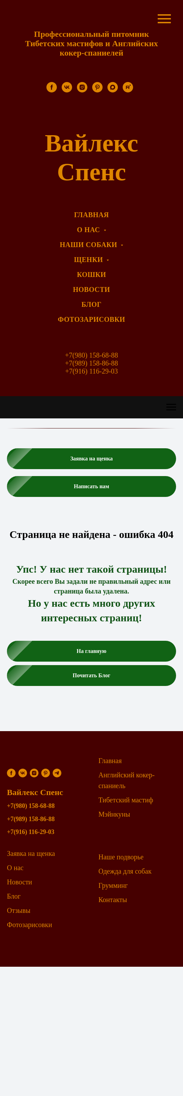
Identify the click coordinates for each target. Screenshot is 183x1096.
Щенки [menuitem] (89, 259)
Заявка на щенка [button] (31, 853)
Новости (19, 882)
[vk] (67, 90)
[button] (91, 458)
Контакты (112, 899)
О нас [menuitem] (89, 230)
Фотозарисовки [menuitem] (91, 319)
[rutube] (128, 90)
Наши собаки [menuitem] (89, 244)
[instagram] (82, 90)
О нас (15, 868)
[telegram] (57, 773)
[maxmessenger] (112, 90)
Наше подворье (120, 857)
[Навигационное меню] (171, 407)
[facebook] (51, 90)
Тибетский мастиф (125, 800)
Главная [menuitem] (91, 215)
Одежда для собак (124, 871)
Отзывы (19, 910)
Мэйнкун (111, 814)
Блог (13, 896)
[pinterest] (97, 90)
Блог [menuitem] (91, 304)
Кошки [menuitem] (91, 274)
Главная (110, 760)
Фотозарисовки (29, 925)
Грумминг (113, 885)
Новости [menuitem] (91, 289)
